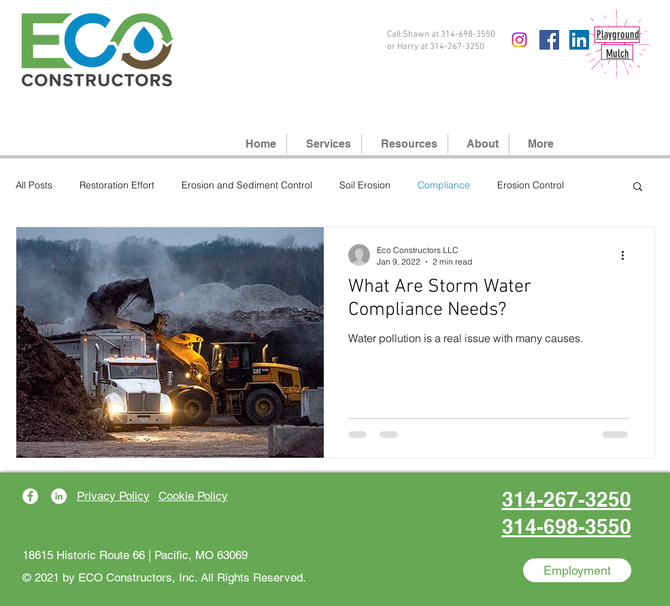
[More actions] (628, 255)
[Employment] (577, 570)
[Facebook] (549, 40)
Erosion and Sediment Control (247, 185)
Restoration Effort (117, 185)
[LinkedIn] (59, 496)
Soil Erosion (364, 185)
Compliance (444, 185)
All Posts (34, 185)
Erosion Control (530, 185)
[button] (637, 187)
